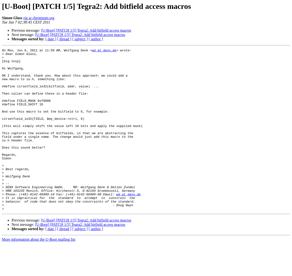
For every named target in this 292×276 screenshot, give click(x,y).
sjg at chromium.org (38, 18)
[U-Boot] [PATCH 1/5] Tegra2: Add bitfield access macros (86, 30)
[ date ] (50, 39)
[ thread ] (64, 39)
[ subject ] (80, 39)
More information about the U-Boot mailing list (38, 272)
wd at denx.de (104, 51)
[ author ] (96, 39)
